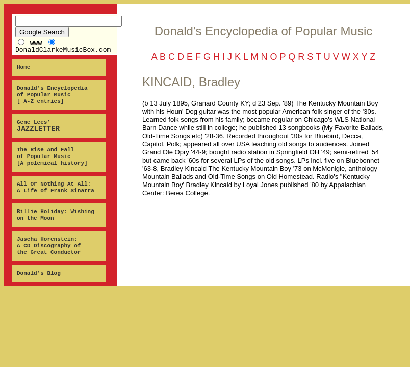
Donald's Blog (39, 273)
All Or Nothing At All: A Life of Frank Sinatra (55, 187)
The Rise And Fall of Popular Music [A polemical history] (52, 156)
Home (23, 67)
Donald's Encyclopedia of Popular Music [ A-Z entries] (52, 94)
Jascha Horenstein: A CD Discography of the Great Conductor (49, 245)
